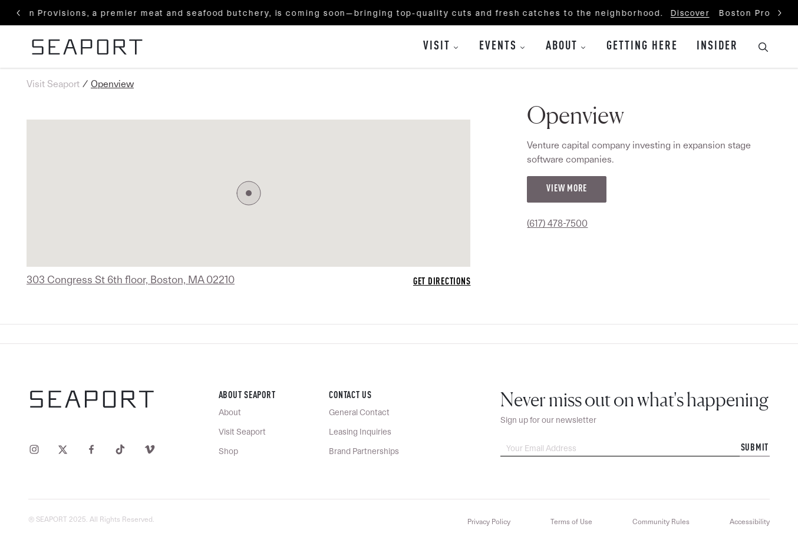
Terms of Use (571, 522)
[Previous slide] (18, 13)
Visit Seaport (53, 84)
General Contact (359, 412)
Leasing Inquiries (360, 431)
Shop (228, 451)
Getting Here (642, 46)
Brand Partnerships (364, 451)
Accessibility (750, 522)
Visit (436, 46)
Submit (755, 448)
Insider (717, 46)
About (562, 46)
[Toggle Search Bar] (758, 46)
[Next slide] (779, 13)
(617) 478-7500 (557, 223)
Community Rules (661, 522)
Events (498, 46)
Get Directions (442, 282)
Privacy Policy (488, 522)
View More (566, 189)
